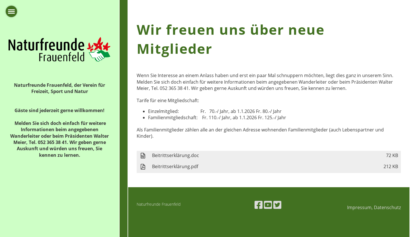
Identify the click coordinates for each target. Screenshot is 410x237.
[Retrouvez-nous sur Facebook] (259, 205)
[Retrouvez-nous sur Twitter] (277, 205)
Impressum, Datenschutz (374, 207)
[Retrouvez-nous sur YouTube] (268, 205)
